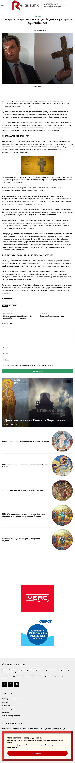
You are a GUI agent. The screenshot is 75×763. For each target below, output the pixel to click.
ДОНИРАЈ (37, 753)
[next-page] (69, 381)
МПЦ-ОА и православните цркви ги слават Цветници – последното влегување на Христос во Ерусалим (24, 515)
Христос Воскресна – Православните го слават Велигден (25, 441)
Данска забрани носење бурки (52, 316)
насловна (12, 306)
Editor (6, 424)
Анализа (37, 16)
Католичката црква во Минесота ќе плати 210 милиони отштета (17, 317)
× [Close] (71, 732)
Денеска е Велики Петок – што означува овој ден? (23, 490)
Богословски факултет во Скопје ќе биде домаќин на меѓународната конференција (33, 728)
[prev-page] (65, 381)
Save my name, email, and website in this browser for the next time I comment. (29, 365)
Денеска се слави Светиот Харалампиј (35, 420)
